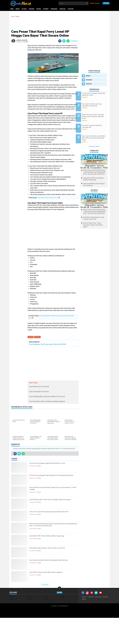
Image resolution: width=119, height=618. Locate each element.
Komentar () (74, 41)
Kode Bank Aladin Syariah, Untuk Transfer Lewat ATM (53, 550)
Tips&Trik (70, 9)
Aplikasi (24, 9)
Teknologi (62, 9)
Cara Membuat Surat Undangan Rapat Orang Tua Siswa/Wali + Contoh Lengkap (52, 490)
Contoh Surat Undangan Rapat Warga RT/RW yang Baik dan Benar (52, 478)
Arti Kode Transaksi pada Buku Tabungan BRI (95, 122)
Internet (46, 9)
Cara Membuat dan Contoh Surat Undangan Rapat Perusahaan (51, 502)
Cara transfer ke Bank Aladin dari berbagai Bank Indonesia (53, 562)
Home (11, 9)
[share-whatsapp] (68, 41)
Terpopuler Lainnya (94, 139)
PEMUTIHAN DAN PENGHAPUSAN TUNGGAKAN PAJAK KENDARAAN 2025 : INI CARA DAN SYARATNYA (52, 527)
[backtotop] (59, 589)
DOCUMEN (31, 9)
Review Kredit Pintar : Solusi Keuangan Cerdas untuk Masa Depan (93, 217)
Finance (38, 9)
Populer (106, 3)
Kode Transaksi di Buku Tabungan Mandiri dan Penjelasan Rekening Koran (95, 113)
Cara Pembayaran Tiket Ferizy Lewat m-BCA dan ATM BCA (47, 344)
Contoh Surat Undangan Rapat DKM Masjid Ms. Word (53, 465)
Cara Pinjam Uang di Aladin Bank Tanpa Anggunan (49, 574)
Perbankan (54, 9)
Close (59, 592)
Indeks (18, 9)
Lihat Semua (45, 585)
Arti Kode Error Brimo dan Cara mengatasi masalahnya (96, 103)
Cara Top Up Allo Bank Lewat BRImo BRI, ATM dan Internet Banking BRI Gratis (96, 132)
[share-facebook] (59, 41)
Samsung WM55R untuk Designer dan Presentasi (94, 177)
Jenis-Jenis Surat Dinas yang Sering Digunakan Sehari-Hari (53, 514)
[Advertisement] (45, 23)
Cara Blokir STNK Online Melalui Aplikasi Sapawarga (50, 538)
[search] (73, 3)
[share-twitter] (64, 41)
